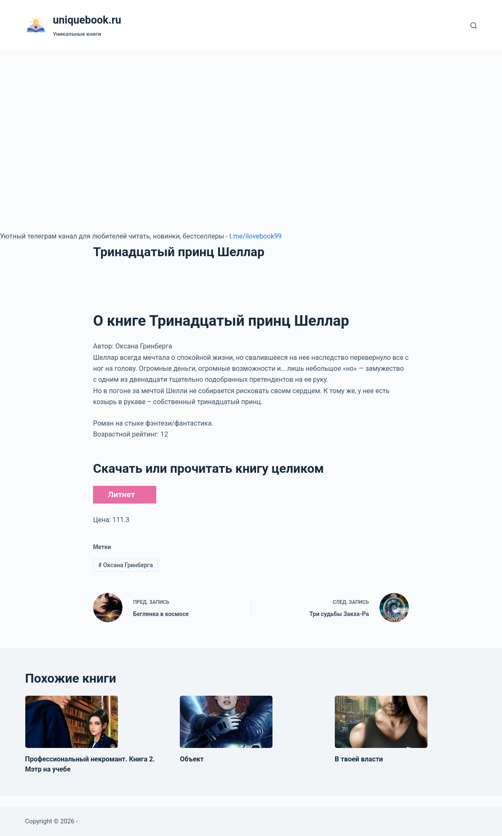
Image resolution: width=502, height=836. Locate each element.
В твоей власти (359, 759)
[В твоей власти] (381, 722)
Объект (192, 759)
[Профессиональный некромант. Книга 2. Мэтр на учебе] (71, 722)
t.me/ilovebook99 (255, 236)
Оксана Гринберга (125, 565)
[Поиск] (473, 25)
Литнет (121, 494)
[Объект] (226, 722)
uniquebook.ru (87, 20)
